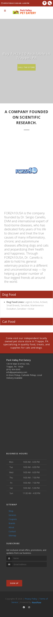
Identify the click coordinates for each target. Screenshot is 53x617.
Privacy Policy (31, 598)
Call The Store (26, 67)
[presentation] (21, 572)
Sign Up (14, 583)
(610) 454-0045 (13, 369)
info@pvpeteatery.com (16, 372)
